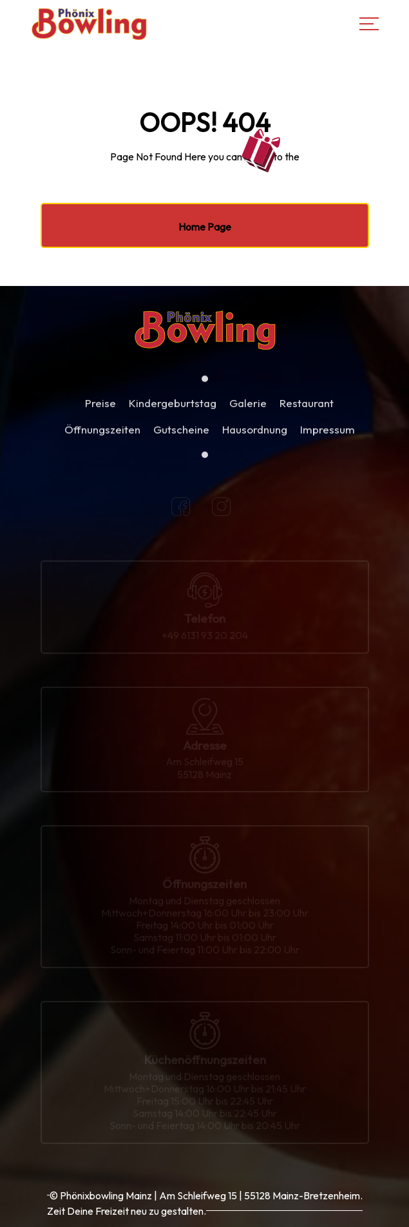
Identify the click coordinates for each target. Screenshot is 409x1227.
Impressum (327, 436)
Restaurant (307, 410)
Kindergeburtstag (172, 410)
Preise (100, 410)
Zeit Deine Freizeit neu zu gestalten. (126, 1210)
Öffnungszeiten (102, 436)
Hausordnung (254, 436)
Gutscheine (181, 436)
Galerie (248, 410)
